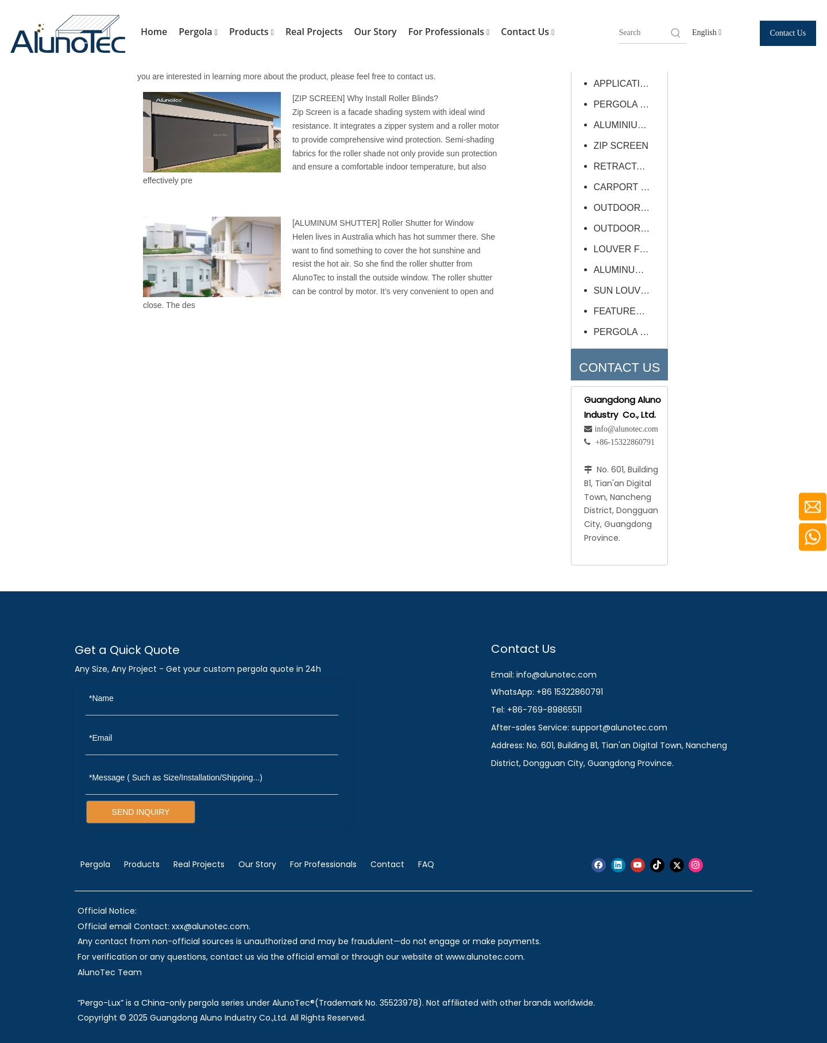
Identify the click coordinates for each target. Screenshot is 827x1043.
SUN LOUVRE (623, 290)
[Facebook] (599, 865)
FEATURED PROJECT (627, 311)
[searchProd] (644, 32)
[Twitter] (677, 865)
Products (251, 32)
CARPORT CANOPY (627, 187)
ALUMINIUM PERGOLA (627, 125)
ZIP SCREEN (319, 98)
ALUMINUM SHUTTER (336, 223)
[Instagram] (696, 865)
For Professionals (449, 32)
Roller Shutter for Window (428, 223)
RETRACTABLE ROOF (627, 166)
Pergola (198, 32)
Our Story (375, 31)
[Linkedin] (618, 865)
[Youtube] (638, 865)
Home (154, 31)
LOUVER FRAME (627, 249)
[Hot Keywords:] (676, 33)
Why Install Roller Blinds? (392, 98)
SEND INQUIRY (141, 812)
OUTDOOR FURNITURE (627, 228)
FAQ (426, 864)
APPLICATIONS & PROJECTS (627, 83)
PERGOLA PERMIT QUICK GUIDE (627, 104)
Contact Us (527, 32)
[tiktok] (657, 865)
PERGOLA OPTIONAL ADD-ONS (627, 332)
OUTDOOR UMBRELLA (627, 208)
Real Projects (314, 31)
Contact (387, 864)
